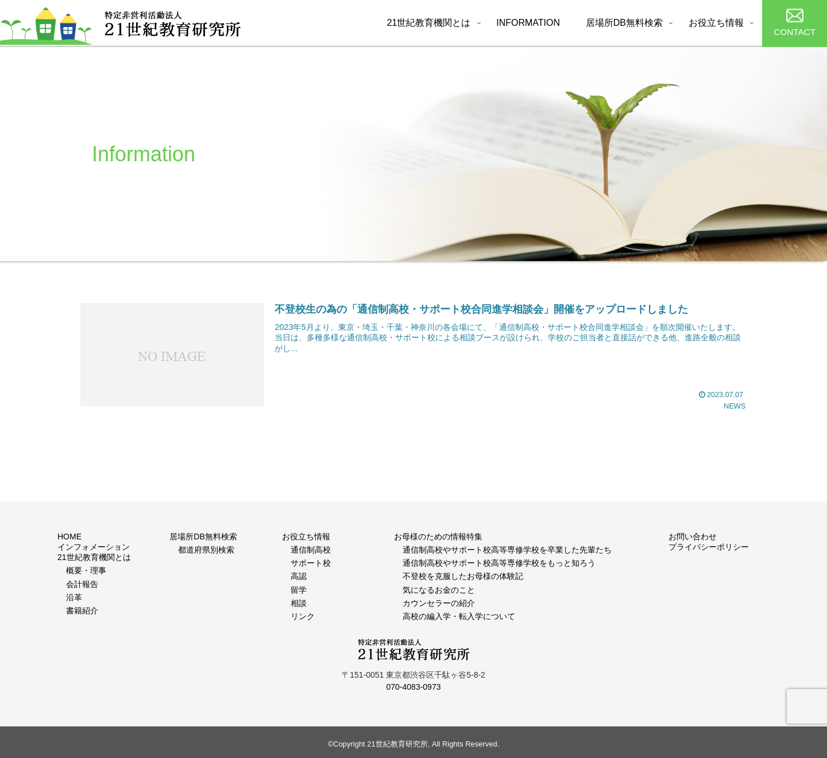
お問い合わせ (692, 536)
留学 (299, 589)
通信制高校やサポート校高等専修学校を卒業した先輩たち (507, 549)
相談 (299, 603)
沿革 (74, 597)
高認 (299, 576)
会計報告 (82, 584)
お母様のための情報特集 (438, 536)
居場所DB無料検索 (203, 536)
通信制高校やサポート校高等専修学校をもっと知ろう (499, 562)
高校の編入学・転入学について (459, 616)
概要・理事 (86, 570)
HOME (69, 536)
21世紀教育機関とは (94, 557)
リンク (303, 616)
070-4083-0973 (414, 686)
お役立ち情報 (306, 536)
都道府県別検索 (206, 549)
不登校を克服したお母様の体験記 (463, 576)
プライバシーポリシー (708, 546)
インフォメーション (93, 546)
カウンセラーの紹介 (439, 603)
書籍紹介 (82, 610)
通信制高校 (311, 549)
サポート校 (311, 562)
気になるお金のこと (439, 589)
